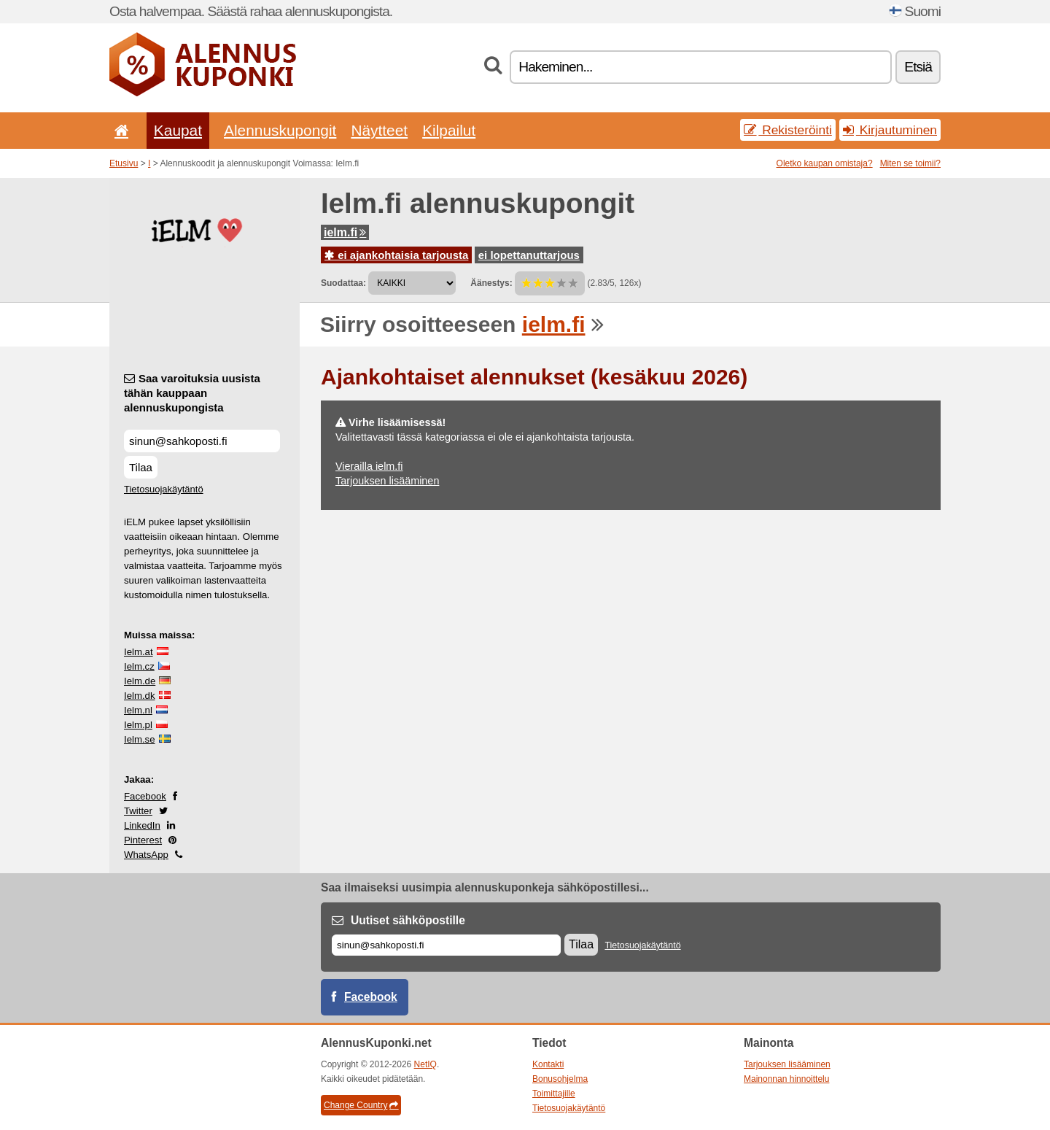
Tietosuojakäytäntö (163, 489)
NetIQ (425, 1064)
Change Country (361, 1105)
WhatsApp (146, 854)
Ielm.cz (139, 666)
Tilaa (140, 467)
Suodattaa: (343, 283)
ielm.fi (345, 232)
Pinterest (143, 840)
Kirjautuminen (890, 130)
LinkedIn (142, 825)
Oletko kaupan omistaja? (825, 163)
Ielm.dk (139, 695)
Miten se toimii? (910, 163)
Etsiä (918, 66)
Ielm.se (139, 739)
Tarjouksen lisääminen (387, 481)
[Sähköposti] (446, 945)
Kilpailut (448, 130)
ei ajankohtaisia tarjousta (396, 255)
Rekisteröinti (788, 130)
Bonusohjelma (560, 1079)
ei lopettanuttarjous (529, 255)
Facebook (145, 796)
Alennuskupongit (280, 130)
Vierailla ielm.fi (369, 466)
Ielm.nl (138, 710)
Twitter (138, 810)
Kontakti (548, 1064)
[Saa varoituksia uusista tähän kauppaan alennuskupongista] (202, 441)
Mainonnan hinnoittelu (786, 1079)
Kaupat (178, 130)
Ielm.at (138, 651)
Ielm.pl (138, 724)
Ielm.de (139, 681)
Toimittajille (553, 1093)
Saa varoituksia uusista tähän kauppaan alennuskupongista (192, 393)
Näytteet (379, 130)
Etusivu (123, 163)
